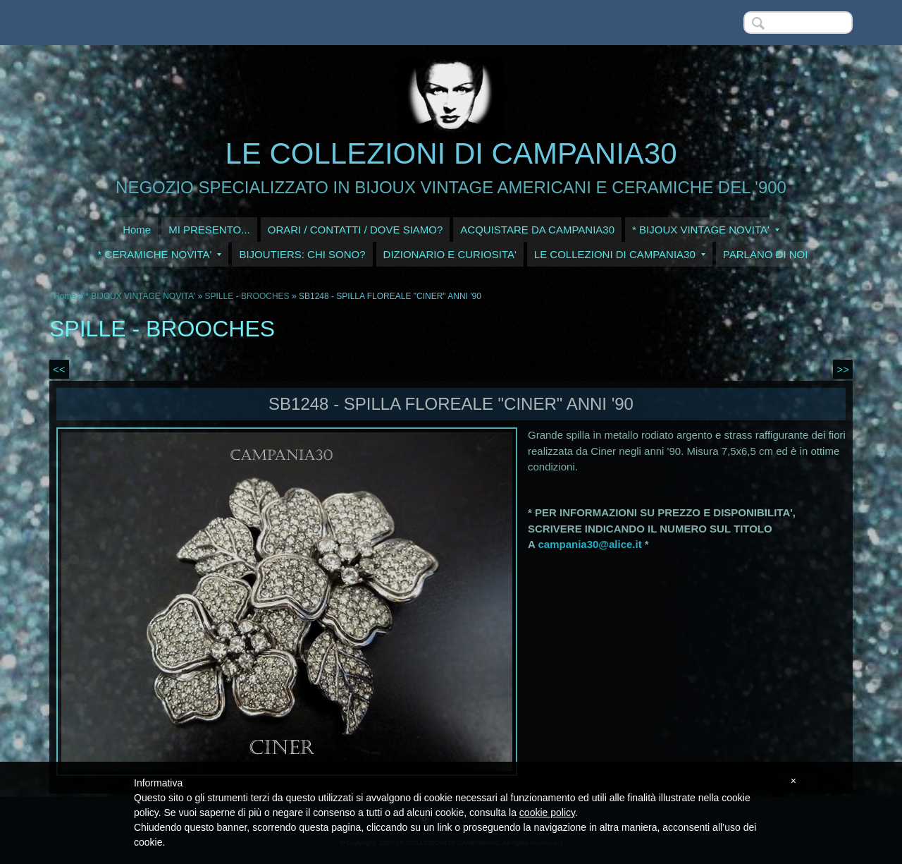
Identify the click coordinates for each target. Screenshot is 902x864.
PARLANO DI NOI (765, 254)
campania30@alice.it (589, 544)
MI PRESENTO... (209, 230)
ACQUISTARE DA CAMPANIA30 (537, 230)
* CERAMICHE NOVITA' (160, 254)
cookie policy (547, 812)
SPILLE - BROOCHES (247, 296)
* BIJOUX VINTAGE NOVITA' (705, 230)
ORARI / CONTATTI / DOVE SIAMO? (355, 230)
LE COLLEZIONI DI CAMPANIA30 (450, 153)
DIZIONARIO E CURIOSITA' (450, 254)
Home (137, 230)
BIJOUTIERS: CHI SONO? (302, 254)
